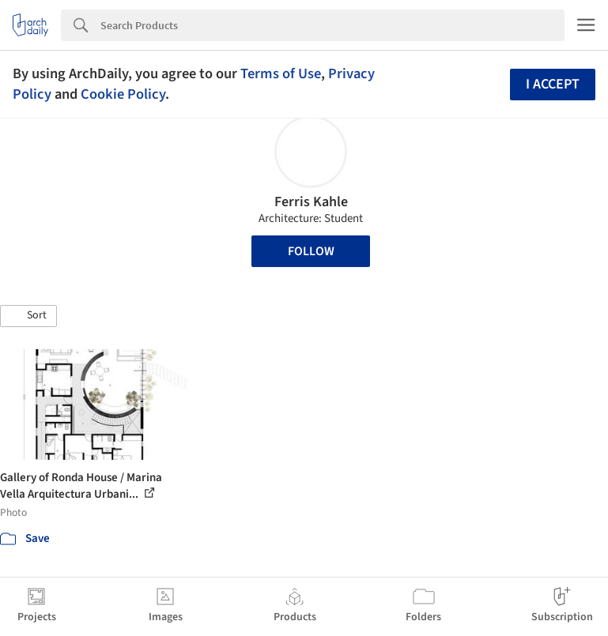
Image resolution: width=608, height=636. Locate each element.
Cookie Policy (123, 94)
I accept (553, 84)
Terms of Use (280, 73)
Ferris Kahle (311, 202)
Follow (311, 251)
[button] (28, 316)
